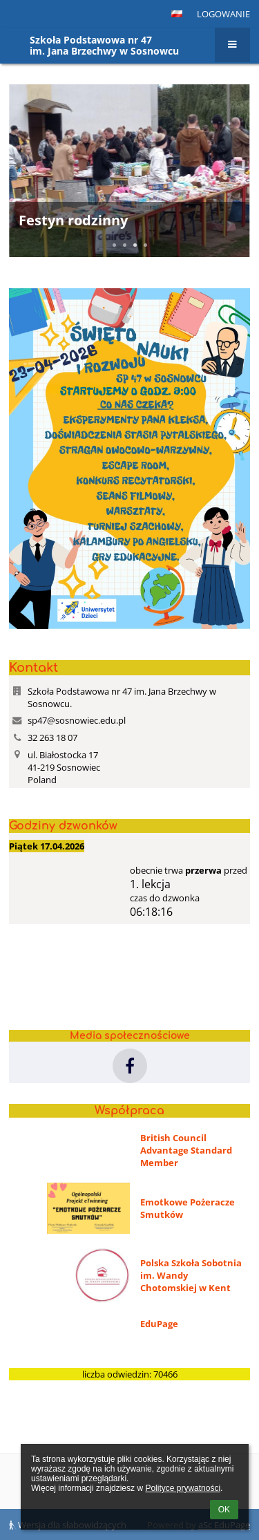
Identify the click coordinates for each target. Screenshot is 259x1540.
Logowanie (223, 14)
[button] (176, 14)
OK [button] (224, 1509)
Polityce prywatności (182, 1488)
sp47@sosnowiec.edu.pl (77, 720)
